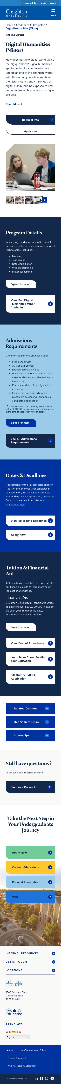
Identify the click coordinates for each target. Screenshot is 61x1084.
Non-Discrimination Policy (33, 1050)
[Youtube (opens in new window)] (52, 1078)
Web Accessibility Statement (22, 1066)
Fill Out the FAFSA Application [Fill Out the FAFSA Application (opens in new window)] (23, 677)
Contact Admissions (25, 867)
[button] (14, 104)
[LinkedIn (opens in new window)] (36, 1078)
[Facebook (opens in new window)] (41, 1078)
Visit (43, 3)
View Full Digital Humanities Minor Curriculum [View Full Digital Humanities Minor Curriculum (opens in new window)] (22, 304)
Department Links (26, 722)
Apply (53, 3)
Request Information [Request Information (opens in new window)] (25, 882)
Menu (53, 13)
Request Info (29, 3)
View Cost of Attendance (27, 643)
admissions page (15, 504)
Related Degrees (25, 708)
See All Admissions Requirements (24, 441)
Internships (22, 735)
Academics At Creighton (30, 25)
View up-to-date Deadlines (29, 521)
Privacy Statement (17, 1058)
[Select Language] (17, 1037)
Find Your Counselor (24, 787)
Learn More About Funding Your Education (29, 659)
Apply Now (30, 131)
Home (9, 25)
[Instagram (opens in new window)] (46, 1078)
